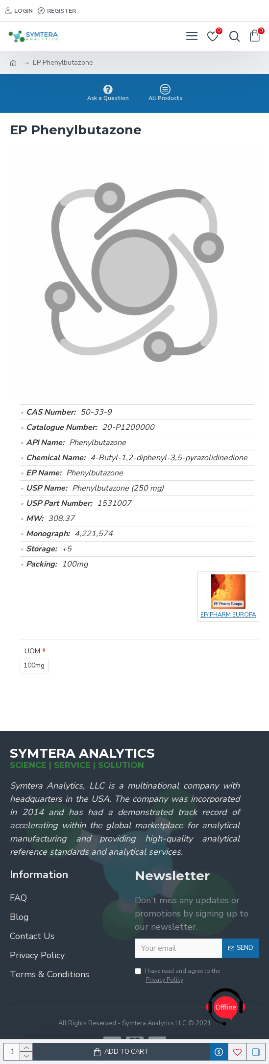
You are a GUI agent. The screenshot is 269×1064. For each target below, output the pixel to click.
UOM (32, 651)
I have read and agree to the (177, 975)
